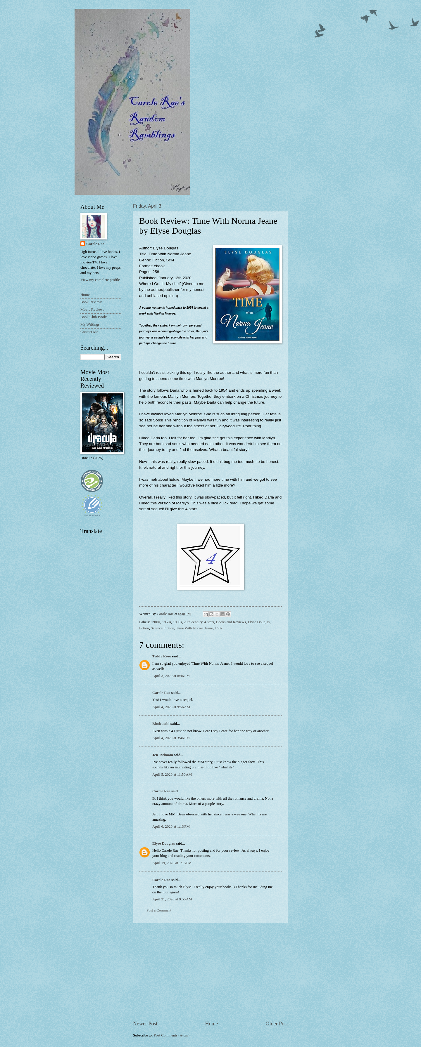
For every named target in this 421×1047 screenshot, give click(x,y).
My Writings (89, 324)
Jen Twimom (162, 755)
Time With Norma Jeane (194, 628)
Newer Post (145, 1024)
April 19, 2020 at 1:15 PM (171, 863)
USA (218, 628)
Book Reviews (91, 302)
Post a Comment (158, 910)
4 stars (209, 622)
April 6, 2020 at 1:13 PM (171, 826)
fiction (144, 628)
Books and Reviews (231, 622)
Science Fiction (162, 628)
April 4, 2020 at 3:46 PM (171, 738)
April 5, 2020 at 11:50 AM (172, 774)
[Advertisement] (210, 972)
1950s (166, 622)
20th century (193, 622)
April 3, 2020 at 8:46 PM (171, 676)
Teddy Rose (161, 656)
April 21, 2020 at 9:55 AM (172, 899)
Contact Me (89, 332)
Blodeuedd (161, 724)
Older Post (276, 1024)
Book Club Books (93, 317)
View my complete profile (100, 280)
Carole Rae (161, 693)
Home (211, 1024)
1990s (177, 622)
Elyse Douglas (259, 622)
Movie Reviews (92, 310)
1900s (155, 622)
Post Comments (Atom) (171, 1035)
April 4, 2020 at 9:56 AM (171, 707)
